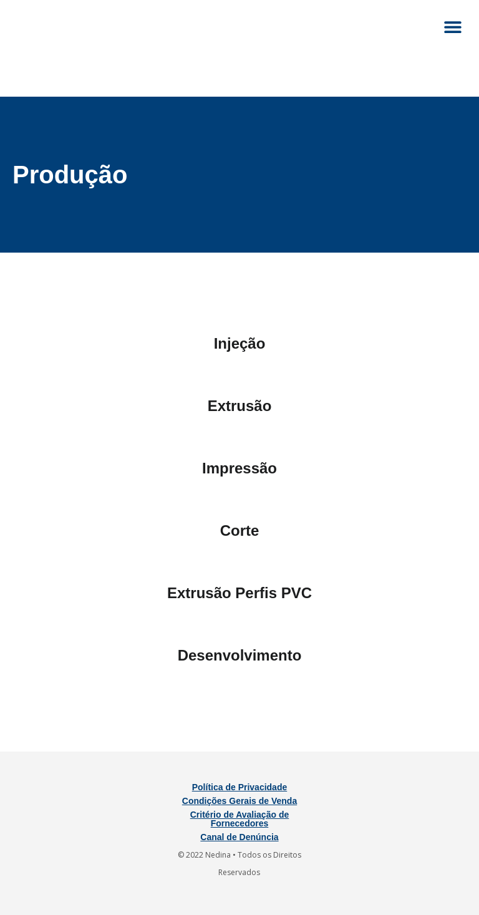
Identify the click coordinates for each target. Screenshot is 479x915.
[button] (452, 26)
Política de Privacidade (240, 787)
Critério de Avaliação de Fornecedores (239, 819)
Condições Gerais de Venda (239, 801)
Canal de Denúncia (239, 837)
